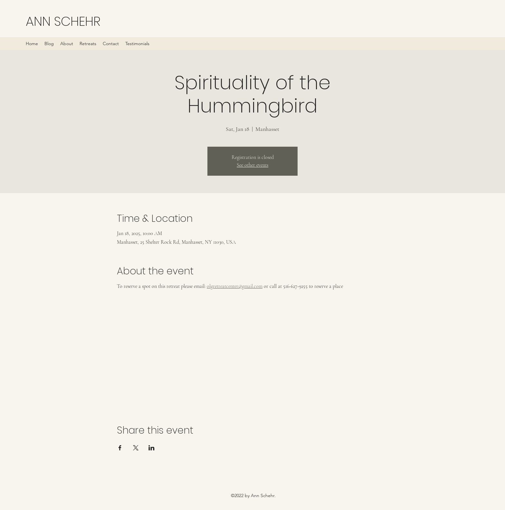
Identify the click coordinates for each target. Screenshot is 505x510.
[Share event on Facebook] (120, 447)
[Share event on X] (136, 447)
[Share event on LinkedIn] (151, 447)
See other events (252, 165)
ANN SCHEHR (63, 21)
